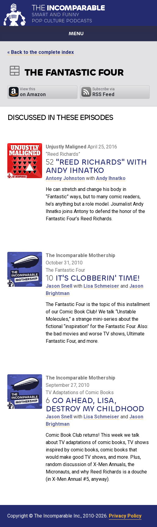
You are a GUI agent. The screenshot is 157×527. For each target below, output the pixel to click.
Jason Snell (59, 286)
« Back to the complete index (40, 52)
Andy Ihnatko (111, 178)
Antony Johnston (65, 178)
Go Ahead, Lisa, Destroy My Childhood (95, 404)
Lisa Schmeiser (101, 286)
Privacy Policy (125, 516)
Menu (76, 33)
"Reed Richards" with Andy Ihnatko (96, 166)
